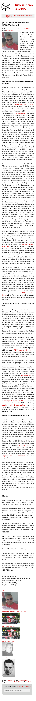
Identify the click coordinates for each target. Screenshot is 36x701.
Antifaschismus (23, 680)
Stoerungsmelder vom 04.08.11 (13, 401)
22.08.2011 (27, 29)
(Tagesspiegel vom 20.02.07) (23, 104)
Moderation (20, 15)
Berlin (29, 682)
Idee (14, 15)
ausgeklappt (20, 686)
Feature (9, 680)
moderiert (28, 686)
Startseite (9, 15)
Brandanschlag (26, 375)
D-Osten (20, 682)
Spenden (9, 17)
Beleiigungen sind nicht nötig (14, 690)
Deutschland (13, 682)
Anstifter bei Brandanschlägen (13, 405)
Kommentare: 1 (10, 30)
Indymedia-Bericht (24, 445)
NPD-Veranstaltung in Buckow (23, 350)
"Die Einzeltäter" (19, 113)
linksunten (29, 15)
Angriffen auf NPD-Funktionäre (13, 456)
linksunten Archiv (24, 7)
